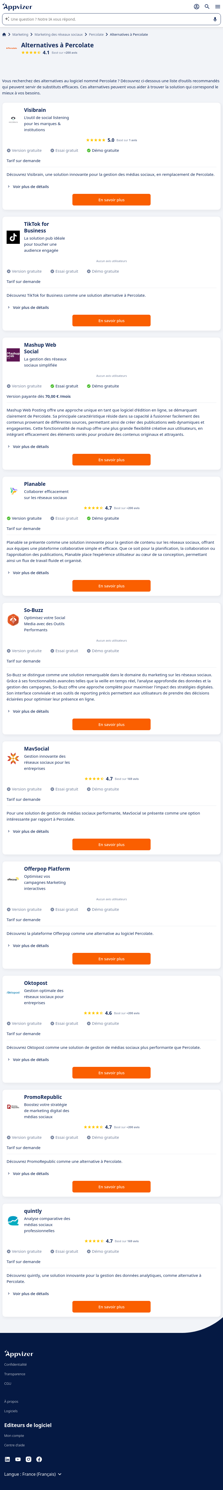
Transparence (14, 1374)
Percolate (96, 34)
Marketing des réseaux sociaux (59, 34)
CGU (7, 1383)
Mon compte (14, 1435)
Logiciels (11, 1411)
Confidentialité (15, 1364)
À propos (11, 1401)
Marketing (20, 34)
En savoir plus (112, 199)
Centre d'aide (14, 1445)
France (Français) (42, 1474)
